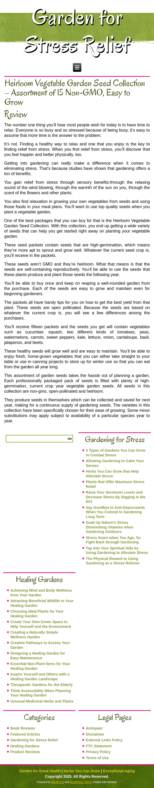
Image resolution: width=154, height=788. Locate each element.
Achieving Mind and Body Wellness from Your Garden (41, 592)
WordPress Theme (81, 782)
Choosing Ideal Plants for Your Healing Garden (37, 613)
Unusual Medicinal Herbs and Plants (41, 701)
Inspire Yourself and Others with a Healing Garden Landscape (40, 676)
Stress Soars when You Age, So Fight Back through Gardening (113, 540)
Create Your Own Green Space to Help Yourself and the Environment (40, 624)
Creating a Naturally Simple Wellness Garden (34, 634)
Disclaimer (95, 734)
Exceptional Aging (119, 771)
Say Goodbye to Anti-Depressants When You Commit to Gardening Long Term (115, 512)
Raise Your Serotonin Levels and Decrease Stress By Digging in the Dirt (115, 497)
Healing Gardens (24, 746)
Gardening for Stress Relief (34, 740)
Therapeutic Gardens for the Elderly (41, 685)
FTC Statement (99, 746)
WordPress (57, 782)
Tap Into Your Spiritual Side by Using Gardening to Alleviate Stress (117, 550)
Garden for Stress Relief (77, 31)
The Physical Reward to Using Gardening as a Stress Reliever (113, 561)
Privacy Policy (98, 752)
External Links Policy (104, 740)
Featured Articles (25, 734)
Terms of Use (97, 758)
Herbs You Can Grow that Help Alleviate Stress (112, 473)
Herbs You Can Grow (82, 771)
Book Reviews (22, 728)
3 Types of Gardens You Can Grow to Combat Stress (115, 452)
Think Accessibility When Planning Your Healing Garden (40, 693)
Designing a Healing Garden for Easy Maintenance (37, 655)
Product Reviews (25, 752)
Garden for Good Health (40, 771)
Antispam (94, 728)
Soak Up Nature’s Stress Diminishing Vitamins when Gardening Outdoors (109, 527)
